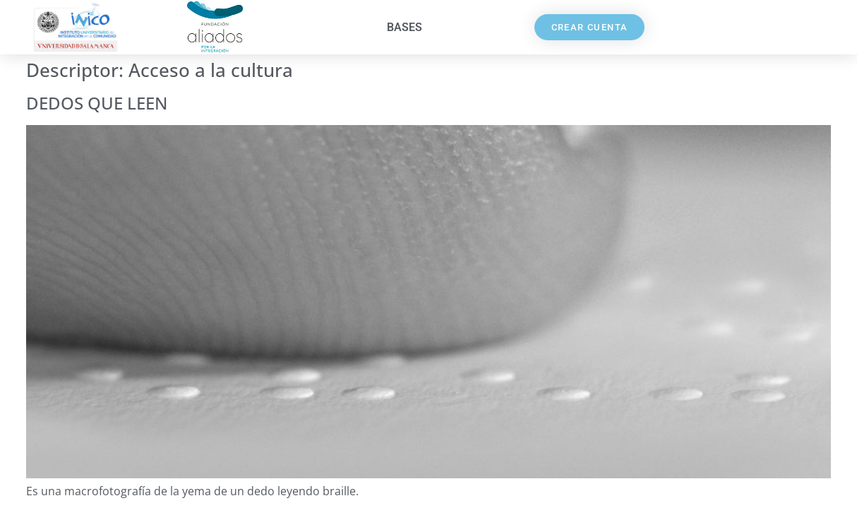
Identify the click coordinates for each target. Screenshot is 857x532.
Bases (404, 27)
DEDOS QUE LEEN (96, 102)
